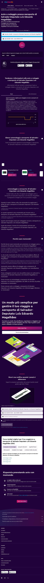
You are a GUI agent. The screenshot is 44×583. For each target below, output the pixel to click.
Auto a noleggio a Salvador (33, 8)
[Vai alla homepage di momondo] (8, 2)
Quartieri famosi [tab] (32, 446)
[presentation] (28, 65)
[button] (2, 2)
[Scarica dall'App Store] (28, 65)
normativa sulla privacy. (23, 427)
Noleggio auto (3, 8)
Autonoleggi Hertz (7, 461)
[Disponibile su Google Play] (21, 65)
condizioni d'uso (16, 427)
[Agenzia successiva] (41, 164)
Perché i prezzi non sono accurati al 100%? (22, 521)
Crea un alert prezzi (23, 495)
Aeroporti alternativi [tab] (22, 446)
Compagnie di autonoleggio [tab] (9, 446)
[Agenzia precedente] (3, 164)
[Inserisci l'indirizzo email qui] (23, 416)
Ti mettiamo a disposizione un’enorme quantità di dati (22, 519)
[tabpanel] (22, 112)
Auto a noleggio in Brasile (12, 8)
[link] (12, 175)
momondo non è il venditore (22, 516)
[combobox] (8, 30)
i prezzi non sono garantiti (29, 512)
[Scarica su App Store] (12, 572)
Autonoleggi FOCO (7, 459)
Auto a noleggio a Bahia (23, 8)
